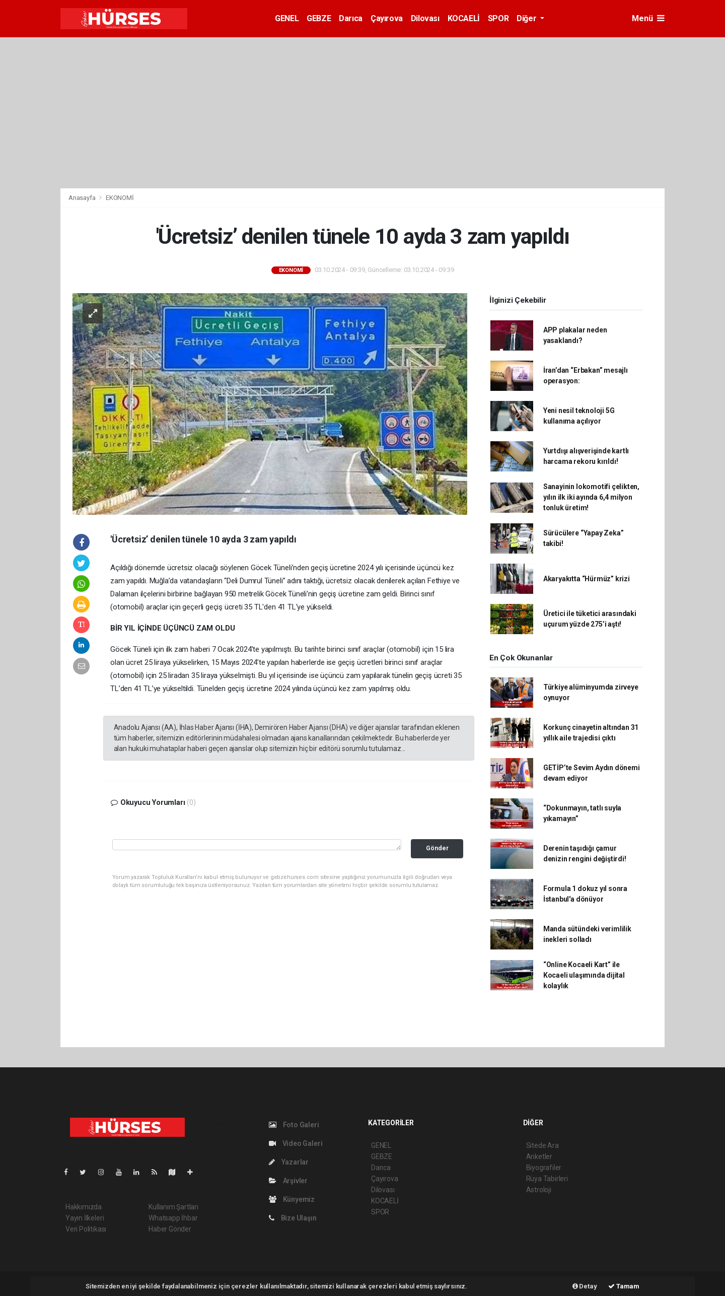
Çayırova (387, 18)
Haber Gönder (170, 1229)
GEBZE (319, 18)
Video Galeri (295, 1143)
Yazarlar (289, 1162)
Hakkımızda (83, 1207)
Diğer (527, 18)
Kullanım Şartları (173, 1207)
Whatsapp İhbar (173, 1218)
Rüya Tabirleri (547, 1179)
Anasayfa (82, 197)
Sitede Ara (542, 1145)
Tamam (623, 1286)
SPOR (498, 18)
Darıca (350, 18)
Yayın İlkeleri (84, 1218)
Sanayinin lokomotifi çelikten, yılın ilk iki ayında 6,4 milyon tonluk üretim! (591, 497)
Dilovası (425, 18)
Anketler (539, 1156)
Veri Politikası (85, 1229)
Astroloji (538, 1190)
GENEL (287, 18)
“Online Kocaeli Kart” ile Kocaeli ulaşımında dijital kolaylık (584, 975)
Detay (584, 1286)
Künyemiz (292, 1199)
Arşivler (288, 1181)
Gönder (437, 848)
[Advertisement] (362, 112)
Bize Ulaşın (293, 1218)
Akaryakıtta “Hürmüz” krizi (586, 579)
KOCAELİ (464, 18)
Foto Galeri (294, 1125)
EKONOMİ (120, 197)
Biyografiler (544, 1168)
